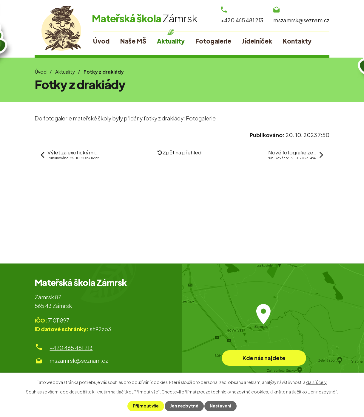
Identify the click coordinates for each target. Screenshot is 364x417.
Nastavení (220, 406)
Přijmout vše (146, 406)
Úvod (41, 72)
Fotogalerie (213, 41)
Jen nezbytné (184, 406)
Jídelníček (257, 41)
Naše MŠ (133, 41)
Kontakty (297, 41)
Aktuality (65, 72)
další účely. (316, 382)
